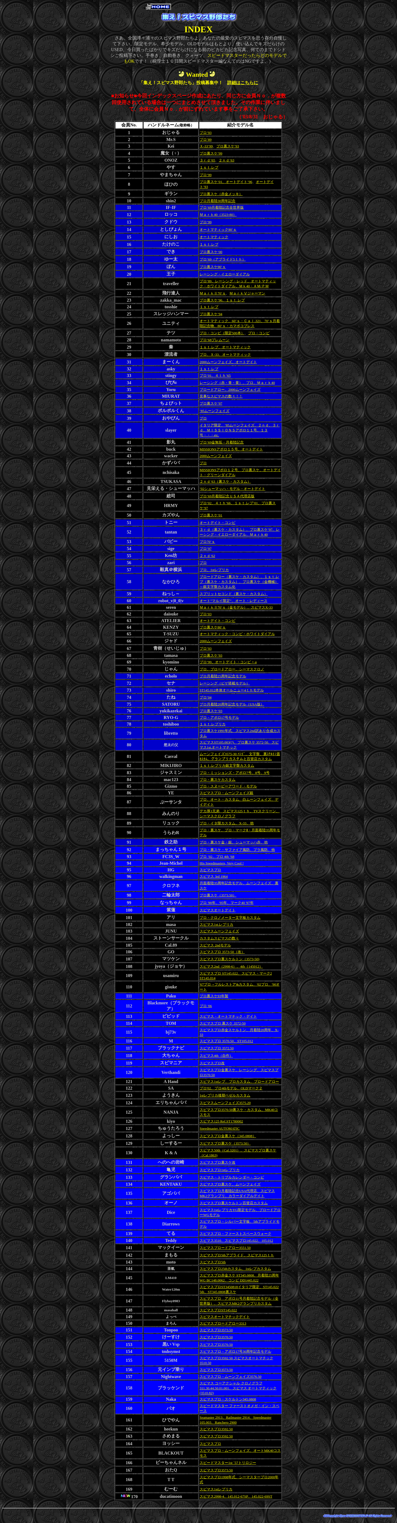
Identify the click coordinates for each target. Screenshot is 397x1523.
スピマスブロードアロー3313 (223, 1323)
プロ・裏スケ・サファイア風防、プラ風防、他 (237, 850)
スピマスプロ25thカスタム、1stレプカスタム (235, 1269)
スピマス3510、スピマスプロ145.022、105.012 (236, 1240)
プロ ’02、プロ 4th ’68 (217, 857)
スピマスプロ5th (213, 1262)
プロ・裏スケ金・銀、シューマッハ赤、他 (234, 842)
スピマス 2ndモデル (215, 945)
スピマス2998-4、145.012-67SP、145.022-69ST (236, 1496)
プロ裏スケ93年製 (214, 996)
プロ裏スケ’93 (227, 146)
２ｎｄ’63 (226, 160)
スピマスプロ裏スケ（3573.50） (225, 1143)
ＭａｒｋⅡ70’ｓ (213, 293)
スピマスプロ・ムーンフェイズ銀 (226, 793)
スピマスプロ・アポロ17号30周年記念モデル (235, 1351)
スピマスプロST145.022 (218, 1310)
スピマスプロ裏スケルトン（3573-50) (229, 959)
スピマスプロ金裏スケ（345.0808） (228, 1136)
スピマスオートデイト (217, 910)
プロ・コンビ (259, 333)
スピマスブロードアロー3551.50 (225, 1248)
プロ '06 (206, 1006)
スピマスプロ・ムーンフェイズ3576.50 (230, 1377)
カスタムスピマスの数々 (219, 938)
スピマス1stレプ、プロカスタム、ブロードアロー (239, 1081)
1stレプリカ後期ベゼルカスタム (225, 1095)
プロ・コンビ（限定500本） (222, 333)
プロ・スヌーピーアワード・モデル (228, 786)
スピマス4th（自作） (216, 1056)
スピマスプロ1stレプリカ (220, 1170)
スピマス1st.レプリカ (216, 924)
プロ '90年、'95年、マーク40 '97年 (227, 903)
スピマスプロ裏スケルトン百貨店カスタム (234, 1203)
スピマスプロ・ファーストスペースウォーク (235, 1234)
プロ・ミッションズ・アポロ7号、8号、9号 (235, 773)
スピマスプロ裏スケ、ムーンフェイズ (230, 1184)
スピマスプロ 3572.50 (217, 1048)
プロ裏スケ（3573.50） (218, 895)
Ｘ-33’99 (206, 146)
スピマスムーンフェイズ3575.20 (225, 1103)
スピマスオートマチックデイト (225, 1317)
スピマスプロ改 (212, 1063)
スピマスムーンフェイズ (219, 931)
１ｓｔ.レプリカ (213, 724)
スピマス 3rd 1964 (214, 876)
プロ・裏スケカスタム (217, 780)
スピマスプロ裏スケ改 (217, 1162)
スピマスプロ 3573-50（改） (222, 952)
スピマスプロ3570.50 (216, 1337)
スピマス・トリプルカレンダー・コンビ (232, 1177)
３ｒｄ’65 (207, 160)
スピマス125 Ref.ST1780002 (221, 1121)
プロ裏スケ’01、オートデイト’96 (226, 182)
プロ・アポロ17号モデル (219, 717)
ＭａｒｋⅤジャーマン (247, 293)
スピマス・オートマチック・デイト (228, 1016)
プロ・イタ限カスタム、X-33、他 (227, 823)
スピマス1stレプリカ (216, 1489)
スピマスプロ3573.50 (216, 1330)
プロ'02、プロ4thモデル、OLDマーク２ (231, 1088)
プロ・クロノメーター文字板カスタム (230, 918)
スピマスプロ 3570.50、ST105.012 (226, 1041)
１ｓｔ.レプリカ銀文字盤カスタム (227, 765)
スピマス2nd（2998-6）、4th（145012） (231, 966)
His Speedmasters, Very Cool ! (222, 863)
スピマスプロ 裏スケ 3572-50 (223, 1023)
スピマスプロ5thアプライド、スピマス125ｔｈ (237, 1255)
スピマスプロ (210, 870)
